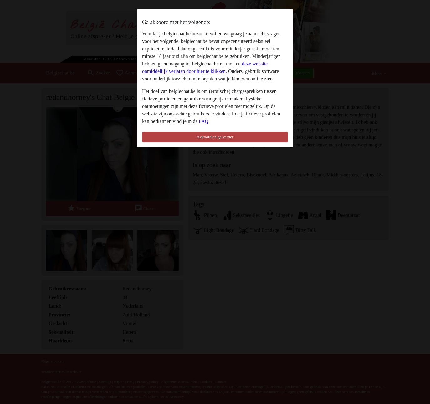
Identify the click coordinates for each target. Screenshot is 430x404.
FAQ (203, 121)
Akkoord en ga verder (215, 137)
